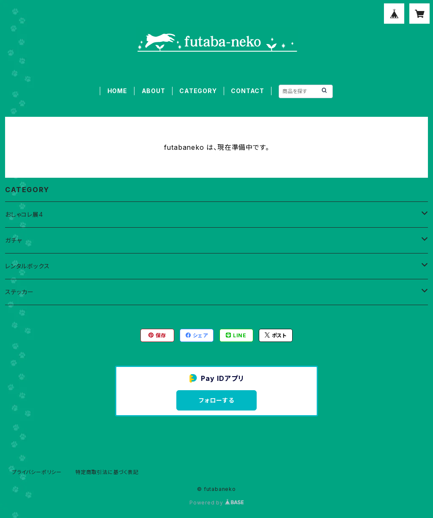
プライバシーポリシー (37, 472)
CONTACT (247, 90)
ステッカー (19, 291)
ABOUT (153, 90)
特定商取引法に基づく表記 (107, 472)
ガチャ (13, 240)
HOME (117, 90)
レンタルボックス (27, 266)
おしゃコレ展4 (24, 214)
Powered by (216, 502)
